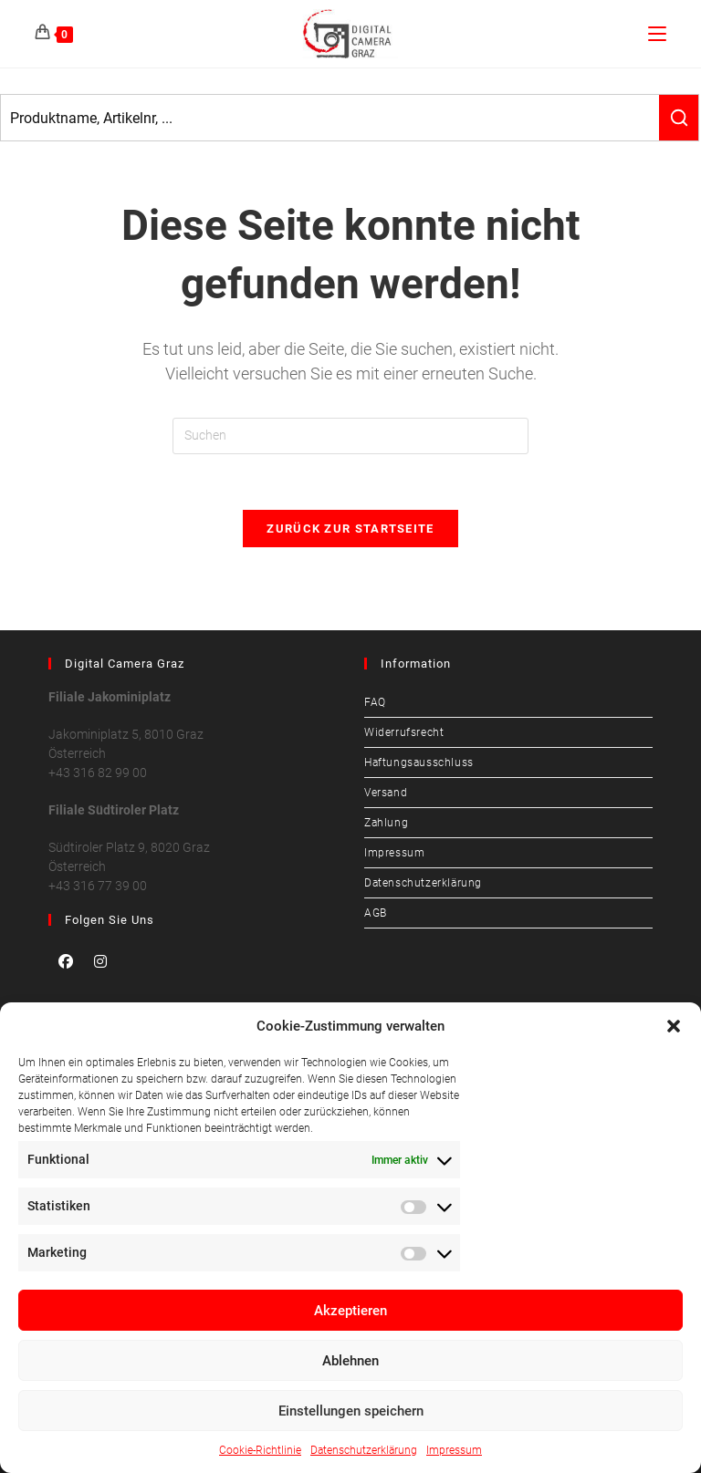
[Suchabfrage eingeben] (350, 436)
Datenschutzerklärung (363, 1450)
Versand (385, 792)
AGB (375, 913)
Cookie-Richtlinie (260, 1450)
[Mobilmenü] (657, 33)
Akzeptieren (350, 1310)
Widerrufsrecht (404, 732)
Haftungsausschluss (419, 762)
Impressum (454, 1450)
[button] (673, 1026)
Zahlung (386, 822)
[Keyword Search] (330, 117)
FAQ (375, 702)
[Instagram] (100, 961)
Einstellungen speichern (351, 1411)
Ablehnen (350, 1361)
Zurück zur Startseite (350, 528)
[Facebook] (65, 961)
